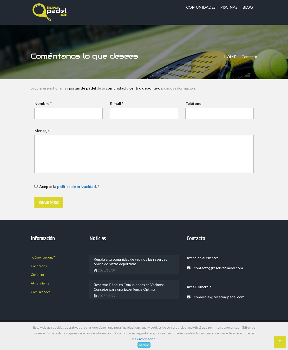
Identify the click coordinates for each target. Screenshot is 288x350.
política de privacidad (76, 186)
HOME (230, 56)
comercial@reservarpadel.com (219, 297)
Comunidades (201, 7)
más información (143, 339)
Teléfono (193, 103)
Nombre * (43, 103)
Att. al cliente (40, 283)
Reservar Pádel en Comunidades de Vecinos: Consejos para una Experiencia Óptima (129, 287)
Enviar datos (49, 202)
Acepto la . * (69, 186)
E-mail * (116, 103)
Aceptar (144, 345)
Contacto (37, 275)
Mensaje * (43, 130)
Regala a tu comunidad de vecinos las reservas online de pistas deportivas (130, 261)
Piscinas (228, 7)
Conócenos (39, 266)
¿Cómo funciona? (43, 257)
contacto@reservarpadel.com (218, 268)
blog (247, 7)
